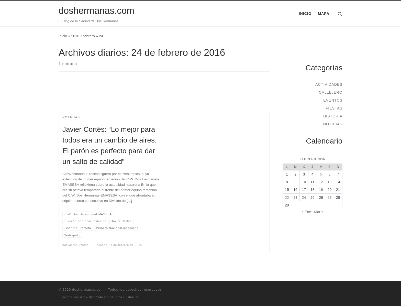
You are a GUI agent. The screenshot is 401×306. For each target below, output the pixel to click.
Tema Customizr (126, 297)
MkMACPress (78, 244)
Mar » (318, 212)
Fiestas (334, 108)
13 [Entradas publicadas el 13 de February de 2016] (330, 182)
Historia (332, 116)
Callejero (330, 92)
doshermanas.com (88, 289)
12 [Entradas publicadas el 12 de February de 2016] (321, 182)
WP (82, 297)
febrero (89, 36)
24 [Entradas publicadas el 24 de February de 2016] (304, 197)
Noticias (332, 124)
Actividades (328, 84)
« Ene (306, 212)
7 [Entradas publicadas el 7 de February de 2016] (338, 174)
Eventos (332, 100)
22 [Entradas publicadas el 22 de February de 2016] (287, 197)
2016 (75, 36)
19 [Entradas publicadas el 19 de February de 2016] (321, 190)
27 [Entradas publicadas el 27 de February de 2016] (330, 197)
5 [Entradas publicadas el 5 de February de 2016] (321, 174)
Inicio (63, 36)
